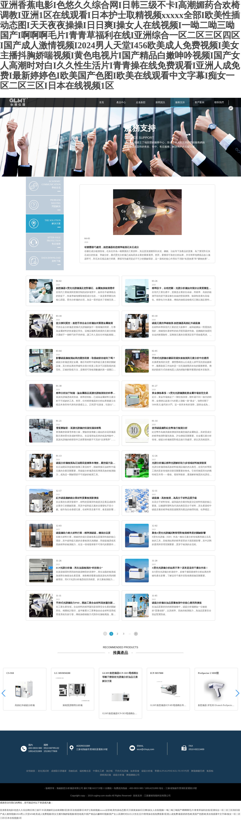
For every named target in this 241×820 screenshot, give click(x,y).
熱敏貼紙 (73, 771)
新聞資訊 (160, 102)
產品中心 (121, 102)
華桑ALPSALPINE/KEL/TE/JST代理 (172, 771)
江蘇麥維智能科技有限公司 (157, 795)
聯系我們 (219, 102)
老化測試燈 (43, 771)
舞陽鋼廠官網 (197, 771)
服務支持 (180, 102)
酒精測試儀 (105, 775)
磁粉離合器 (85, 771)
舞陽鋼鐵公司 (133, 775)
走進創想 (140, 102)
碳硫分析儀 (147, 771)
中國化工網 (98, 771)
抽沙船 (109, 771)
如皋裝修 (134, 771)
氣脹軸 (210, 771)
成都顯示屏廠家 (59, 771)
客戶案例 (199, 102)
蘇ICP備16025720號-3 (94, 788)
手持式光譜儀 (121, 771)
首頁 (101, 102)
